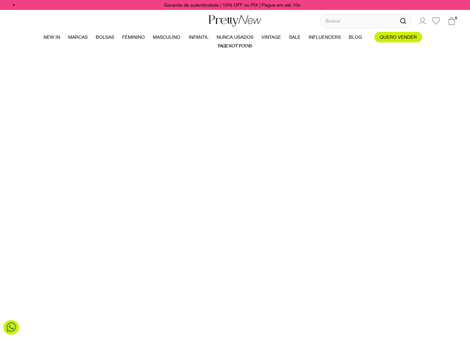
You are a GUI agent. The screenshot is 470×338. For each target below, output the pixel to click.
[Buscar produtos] (403, 21)
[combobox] (365, 21)
